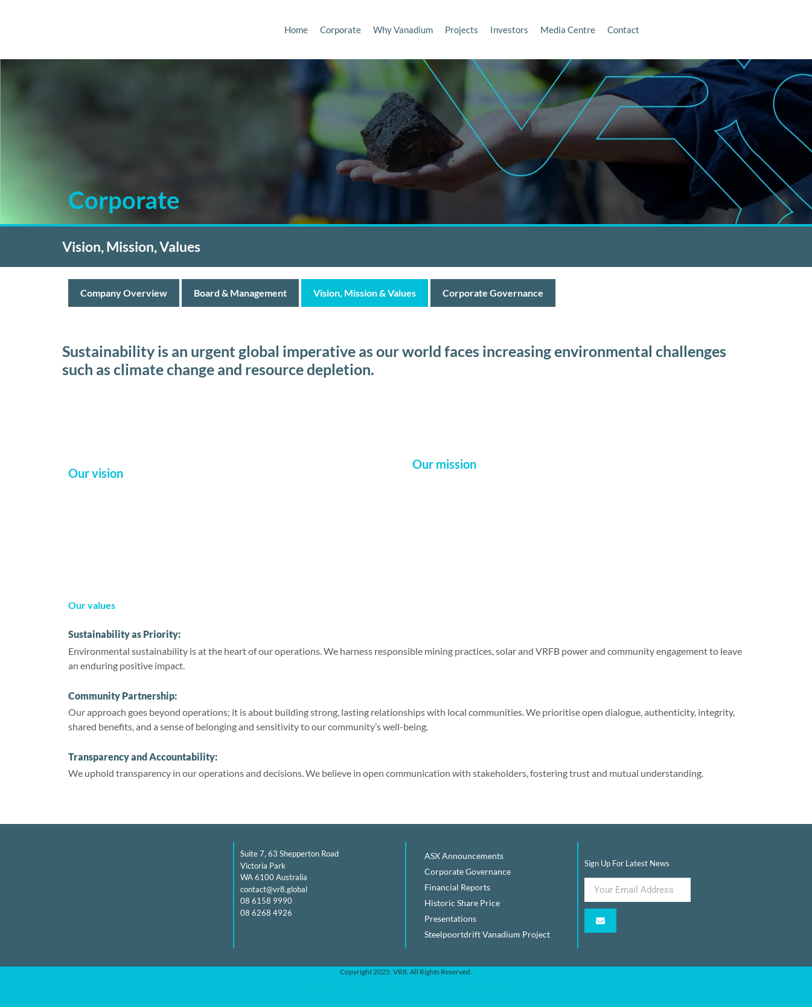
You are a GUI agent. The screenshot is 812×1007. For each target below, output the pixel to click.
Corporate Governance (493, 292)
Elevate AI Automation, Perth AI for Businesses (406, 998)
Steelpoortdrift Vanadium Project (487, 934)
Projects (461, 29)
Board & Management (240, 292)
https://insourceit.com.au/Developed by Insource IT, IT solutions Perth (406, 984)
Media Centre (567, 29)
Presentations (450, 918)
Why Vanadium (403, 29)
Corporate (340, 29)
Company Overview (123, 292)
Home (296, 29)
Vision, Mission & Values (364, 292)
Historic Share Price (462, 903)
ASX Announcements (464, 856)
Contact (623, 29)
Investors (509, 29)
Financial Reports (457, 887)
